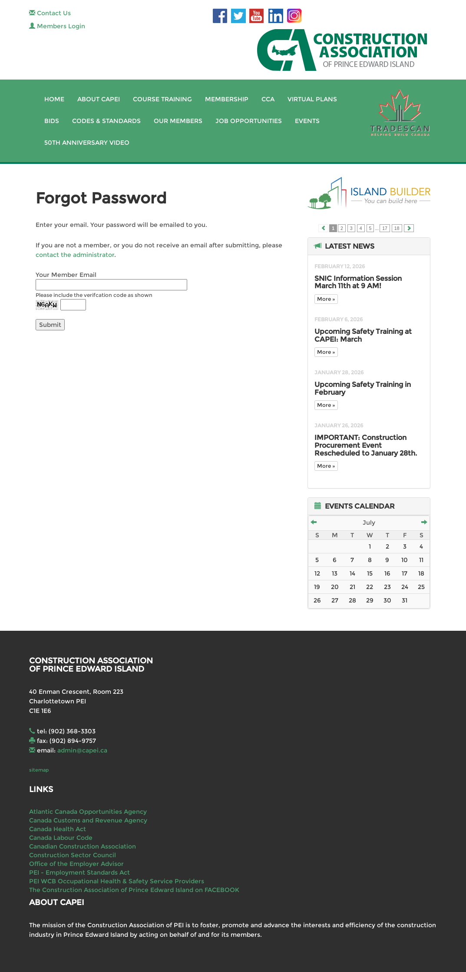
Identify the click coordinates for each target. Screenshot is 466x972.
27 (334, 600)
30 (387, 600)
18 (397, 228)
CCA (267, 99)
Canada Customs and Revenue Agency (88, 820)
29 (369, 600)
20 (335, 587)
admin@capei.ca (82, 750)
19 (317, 587)
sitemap (39, 770)
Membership (226, 99)
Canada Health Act (57, 829)
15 (370, 573)
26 (317, 600)
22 (369, 587)
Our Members (178, 121)
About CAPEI (98, 99)
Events (307, 121)
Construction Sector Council (72, 855)
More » (326, 299)
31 (404, 600)
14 (352, 573)
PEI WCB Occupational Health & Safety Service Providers (116, 881)
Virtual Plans (312, 99)
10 (404, 560)
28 (352, 600)
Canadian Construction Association (82, 846)
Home (54, 99)
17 (384, 228)
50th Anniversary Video (86, 142)
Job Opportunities (248, 121)
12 (317, 573)
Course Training (162, 99)
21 (352, 587)
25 (421, 587)
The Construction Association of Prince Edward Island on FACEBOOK (134, 890)
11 (421, 560)
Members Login (57, 26)
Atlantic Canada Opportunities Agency (88, 812)
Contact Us (50, 13)
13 (334, 573)
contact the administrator (75, 255)
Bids (51, 121)
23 (387, 587)
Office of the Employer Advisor (76, 864)
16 (387, 573)
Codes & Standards (106, 121)
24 (404, 587)
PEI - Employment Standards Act (79, 872)
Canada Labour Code (61, 838)
